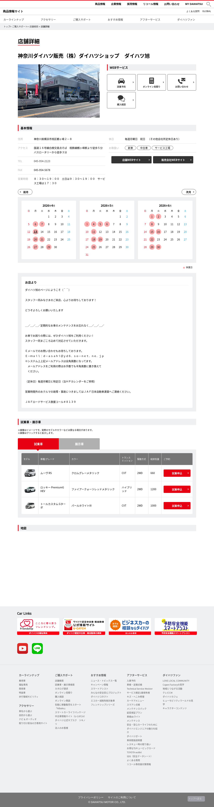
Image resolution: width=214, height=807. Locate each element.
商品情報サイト (13, 11)
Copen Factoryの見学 (173, 684)
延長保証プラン (134, 712)
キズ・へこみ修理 (135, 696)
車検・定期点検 (134, 684)
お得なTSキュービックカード (141, 748)
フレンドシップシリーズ (103, 704)
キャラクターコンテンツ (175, 708)
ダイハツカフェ (170, 696)
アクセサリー (48, 19)
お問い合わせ (171, 4)
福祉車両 (23, 684)
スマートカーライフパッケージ (70, 712)
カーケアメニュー (135, 700)
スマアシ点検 (133, 704)
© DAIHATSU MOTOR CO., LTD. (107, 802)
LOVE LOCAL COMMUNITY (176, 680)
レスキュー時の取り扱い (139, 744)
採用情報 (132, 4)
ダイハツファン (186, 19)
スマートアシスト (99, 688)
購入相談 (59, 696)
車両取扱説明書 (134, 740)
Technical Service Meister (140, 688)
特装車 (22, 692)
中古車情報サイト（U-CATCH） (70, 716)
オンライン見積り (63, 692)
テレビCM (168, 692)
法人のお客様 (61, 728)
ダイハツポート (134, 736)
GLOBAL (206, 11)
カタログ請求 (61, 688)
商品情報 (100, 4)
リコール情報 (150, 4)
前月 (25, 192)
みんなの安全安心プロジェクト (106, 692)
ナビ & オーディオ (28, 719)
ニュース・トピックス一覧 (104, 680)
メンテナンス (133, 720)
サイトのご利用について (122, 797)
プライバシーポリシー (91, 797)
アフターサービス (150, 19)
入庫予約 (131, 680)
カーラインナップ (13, 19)
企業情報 (116, 4)
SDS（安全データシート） (140, 756)
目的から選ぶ (25, 715)
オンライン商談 (62, 700)
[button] (208, 4)
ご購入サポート (82, 19)
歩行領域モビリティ (28, 696)
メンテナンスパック (136, 708)
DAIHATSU (30, 4)
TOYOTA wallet (134, 752)
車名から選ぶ (25, 711)
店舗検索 (33, 26)
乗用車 (22, 680)
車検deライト (133, 716)
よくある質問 (192, 11)
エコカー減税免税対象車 (103, 700)
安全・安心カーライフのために (142, 724)
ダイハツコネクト (99, 696)
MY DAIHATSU (194, 4)
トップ (7, 26)
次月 (188, 192)
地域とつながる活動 (172, 688)
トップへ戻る (195, 798)
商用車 (22, 688)
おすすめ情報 (115, 19)
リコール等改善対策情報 (139, 764)
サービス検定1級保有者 (138, 692)
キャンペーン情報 (99, 684)
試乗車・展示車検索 (65, 684)
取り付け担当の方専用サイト (33, 723)
